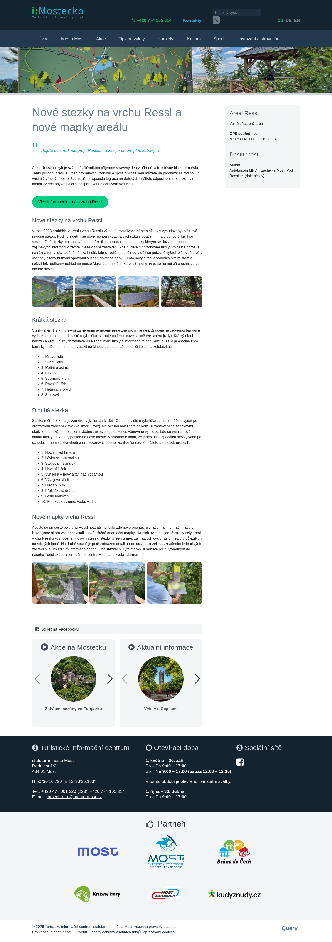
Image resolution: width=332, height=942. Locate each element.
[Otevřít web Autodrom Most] (165, 890)
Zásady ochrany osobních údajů (115, 928)
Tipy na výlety (131, 34)
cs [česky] (280, 13)
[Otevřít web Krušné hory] (97, 890)
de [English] (289, 13)
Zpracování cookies (159, 928)
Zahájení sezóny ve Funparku (73, 704)
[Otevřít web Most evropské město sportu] (166, 847)
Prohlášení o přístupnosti (52, 928)
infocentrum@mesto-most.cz (74, 792)
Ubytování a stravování (258, 34)
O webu (81, 928)
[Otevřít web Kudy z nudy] (234, 890)
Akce (101, 34)
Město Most (72, 34)
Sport (219, 34)
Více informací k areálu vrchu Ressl (70, 197)
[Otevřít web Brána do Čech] (234, 847)
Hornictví (166, 34)
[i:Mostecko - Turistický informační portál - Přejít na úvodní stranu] (58, 13)
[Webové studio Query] (290, 923)
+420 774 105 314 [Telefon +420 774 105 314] (166, 13)
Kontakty (204, 13)
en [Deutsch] (297, 13)
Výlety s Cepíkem (161, 704)
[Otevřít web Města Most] (98, 847)
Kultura (194, 34)
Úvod (44, 34)
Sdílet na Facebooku (56, 625)
